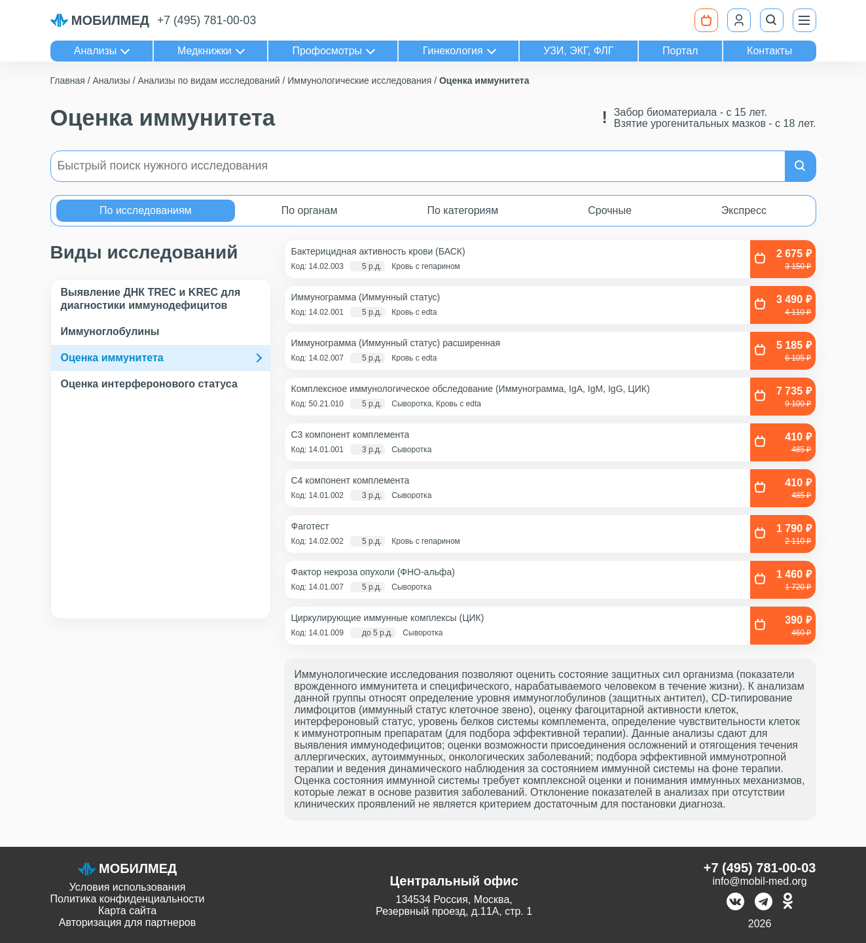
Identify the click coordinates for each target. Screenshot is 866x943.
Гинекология (453, 50)
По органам (309, 210)
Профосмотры (327, 50)
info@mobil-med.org (759, 881)
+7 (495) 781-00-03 (206, 20)
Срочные (610, 210)
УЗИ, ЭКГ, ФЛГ (578, 50)
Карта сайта (127, 910)
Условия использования (127, 887)
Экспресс (744, 210)
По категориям (462, 210)
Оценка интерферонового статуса (149, 383)
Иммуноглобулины (110, 331)
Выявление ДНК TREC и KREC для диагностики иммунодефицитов (151, 299)
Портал (680, 50)
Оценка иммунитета (112, 357)
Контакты (769, 50)
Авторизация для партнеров (127, 922)
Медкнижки (204, 50)
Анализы (95, 50)
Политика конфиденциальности (127, 898)
